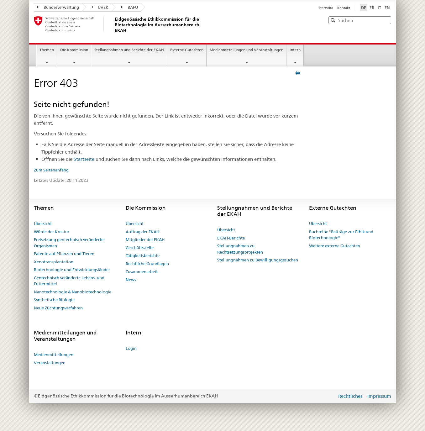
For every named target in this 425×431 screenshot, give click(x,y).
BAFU (129, 7)
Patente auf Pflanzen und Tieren (64, 253)
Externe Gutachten (186, 49)
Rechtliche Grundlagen (147, 263)
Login (131, 348)
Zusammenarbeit (142, 271)
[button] (385, 20)
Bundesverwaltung (58, 7)
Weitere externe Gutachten (334, 245)
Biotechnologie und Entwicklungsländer (72, 269)
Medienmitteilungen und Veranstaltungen (246, 49)
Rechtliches (351, 396)
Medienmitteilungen (53, 354)
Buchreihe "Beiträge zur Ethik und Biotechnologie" (341, 234)
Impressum (379, 396)
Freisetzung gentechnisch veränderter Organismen (69, 242)
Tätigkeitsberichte (143, 255)
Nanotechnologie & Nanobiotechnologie (72, 291)
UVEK (100, 7)
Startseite (326, 8)
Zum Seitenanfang (51, 169)
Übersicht (43, 223)
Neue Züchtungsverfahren (58, 307)
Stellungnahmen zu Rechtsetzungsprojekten (240, 249)
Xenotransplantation (53, 261)
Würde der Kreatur (51, 231)
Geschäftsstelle (140, 247)
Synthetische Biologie (54, 299)
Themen (46, 49)
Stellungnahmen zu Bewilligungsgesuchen (257, 259)
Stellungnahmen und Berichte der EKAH (129, 49)
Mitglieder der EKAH (145, 239)
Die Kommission (74, 49)
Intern (295, 49)
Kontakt (343, 8)
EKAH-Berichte (231, 237)
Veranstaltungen (50, 362)
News (131, 279)
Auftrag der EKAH (142, 231)
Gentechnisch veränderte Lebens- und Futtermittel (69, 280)
